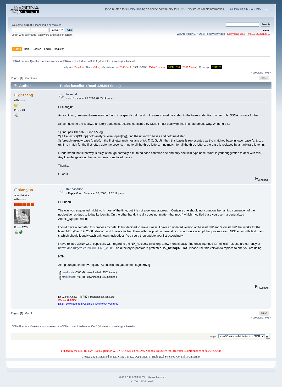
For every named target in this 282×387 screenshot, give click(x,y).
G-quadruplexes (110, 67)
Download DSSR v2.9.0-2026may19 (248, 33)
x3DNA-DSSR (134, 9)
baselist (71, 94)
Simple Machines (157, 377)
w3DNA (256, 9)
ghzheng (25, 95)
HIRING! (216, 67)
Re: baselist (74, 189)
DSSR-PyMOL (140, 67)
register (56, 24)
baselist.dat (67, 272)
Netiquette (68, 67)
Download (79, 67)
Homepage (204, 67)
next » (267, 72)
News (89, 67)
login (45, 24)
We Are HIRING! (186, 33)
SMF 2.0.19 (125, 377)
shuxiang (117, 61)
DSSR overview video (212, 33)
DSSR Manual (189, 67)
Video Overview (157, 67)
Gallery (97, 67)
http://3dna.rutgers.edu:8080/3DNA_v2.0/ (85, 248)
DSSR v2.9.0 (174, 67)
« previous (257, 72)
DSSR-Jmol (125, 67)
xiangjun (25, 190)
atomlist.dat (67, 276)
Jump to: (213, 336)
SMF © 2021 (140, 377)
